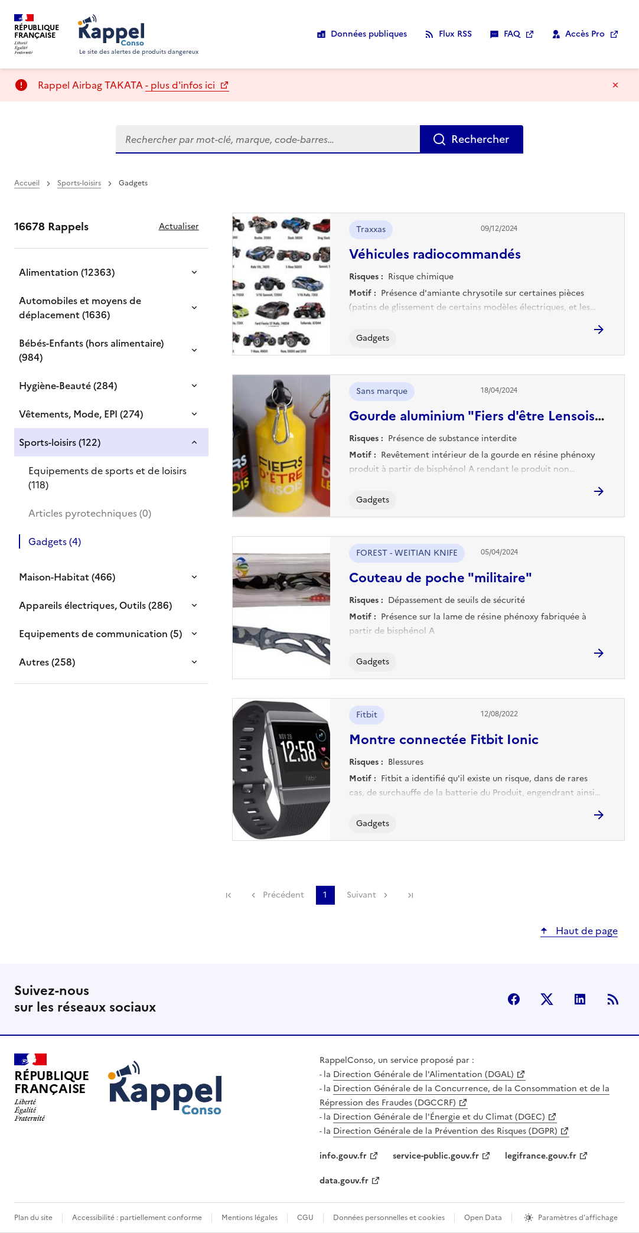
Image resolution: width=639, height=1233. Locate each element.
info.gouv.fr (343, 1156)
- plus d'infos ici (181, 85)
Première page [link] (228, 895)
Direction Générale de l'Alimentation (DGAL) (423, 1074)
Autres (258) (47, 662)
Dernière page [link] (410, 895)
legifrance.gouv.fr (540, 1156)
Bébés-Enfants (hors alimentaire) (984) (91, 350)
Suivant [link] (361, 895)
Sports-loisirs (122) (59, 442)
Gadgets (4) (54, 541)
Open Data (483, 1217)
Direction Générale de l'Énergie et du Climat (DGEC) (439, 1117)
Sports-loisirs (79, 183)
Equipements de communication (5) (100, 634)
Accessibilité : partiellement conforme (137, 1217)
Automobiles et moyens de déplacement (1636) (80, 307)
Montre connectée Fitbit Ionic (444, 739)
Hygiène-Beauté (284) (68, 386)
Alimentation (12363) (67, 272)
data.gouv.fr (344, 1181)
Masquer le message (615, 85)
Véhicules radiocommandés (435, 254)
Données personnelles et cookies (389, 1217)
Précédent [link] (283, 895)
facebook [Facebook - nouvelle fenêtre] (514, 999)
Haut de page (585, 931)
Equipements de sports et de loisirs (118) (107, 478)
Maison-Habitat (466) (67, 577)
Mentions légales (249, 1217)
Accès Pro (585, 34)
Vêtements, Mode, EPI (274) (81, 414)
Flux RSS (455, 34)
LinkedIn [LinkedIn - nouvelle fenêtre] (580, 999)
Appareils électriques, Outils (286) (95, 605)
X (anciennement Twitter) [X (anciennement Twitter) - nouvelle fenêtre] (547, 999)
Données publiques (369, 34)
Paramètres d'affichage (578, 1217)
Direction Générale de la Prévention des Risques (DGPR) (445, 1131)
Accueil (27, 183)
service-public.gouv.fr (436, 1156)
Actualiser (179, 226)
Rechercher (480, 139)
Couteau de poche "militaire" (440, 578)
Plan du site (33, 1217)
